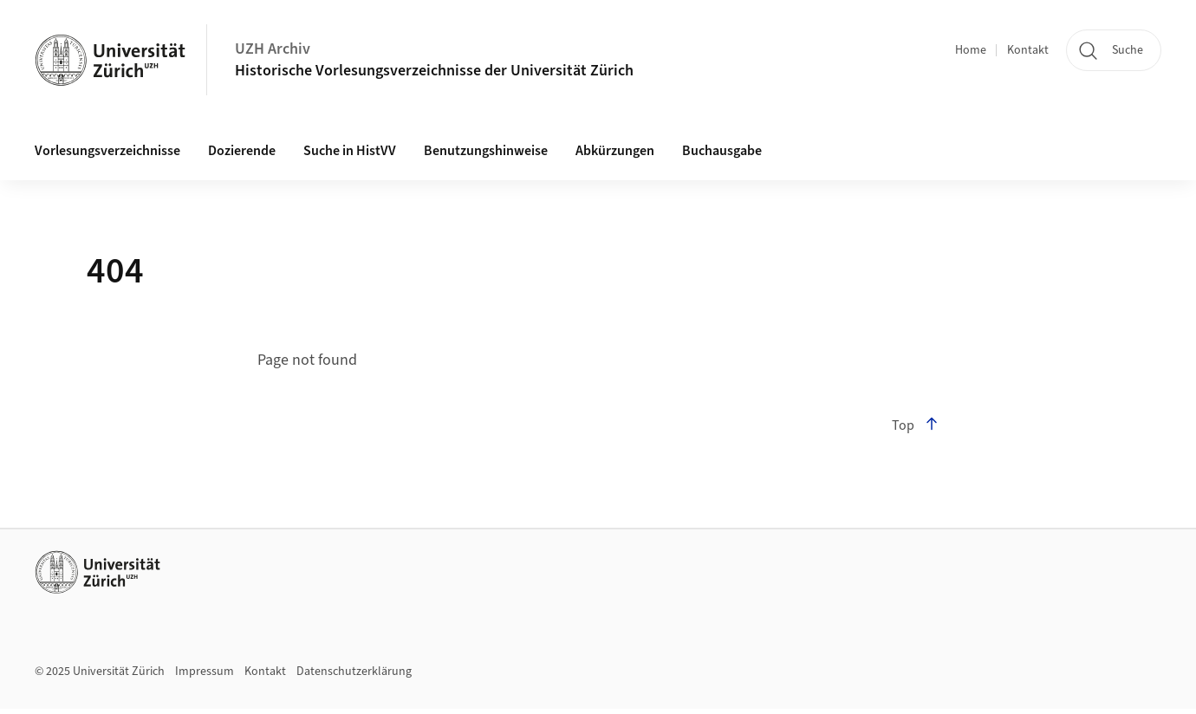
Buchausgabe (722, 150)
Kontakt (1028, 50)
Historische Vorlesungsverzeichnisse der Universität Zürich (434, 70)
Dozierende (242, 150)
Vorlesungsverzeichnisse (107, 150)
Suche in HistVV (349, 150)
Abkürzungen (614, 150)
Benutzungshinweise (486, 150)
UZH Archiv (272, 49)
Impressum (204, 671)
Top (915, 425)
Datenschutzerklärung (354, 671)
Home (970, 50)
